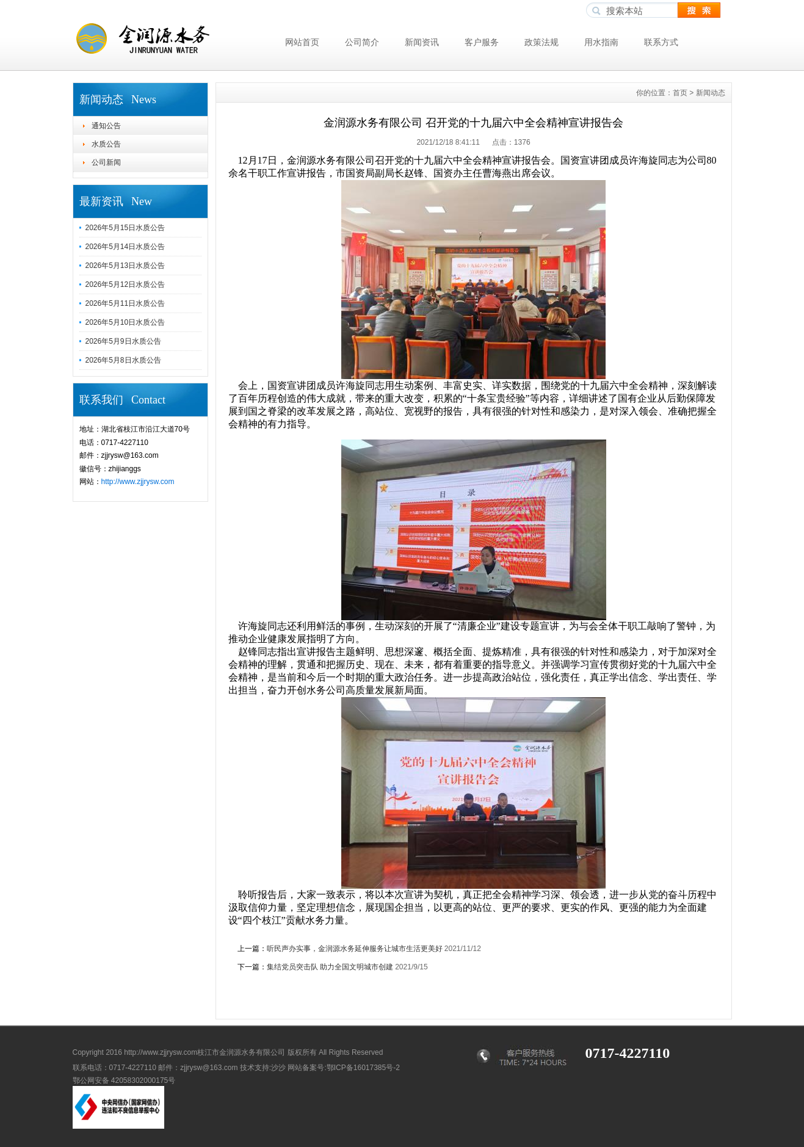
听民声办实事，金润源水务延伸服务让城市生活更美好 (355, 948)
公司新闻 (106, 162)
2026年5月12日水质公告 (125, 284)
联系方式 (661, 42)
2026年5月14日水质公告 (125, 246)
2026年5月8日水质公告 (123, 360)
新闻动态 (710, 93)
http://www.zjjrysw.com (138, 481)
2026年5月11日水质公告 (125, 303)
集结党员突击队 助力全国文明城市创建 (330, 967)
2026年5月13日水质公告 (125, 265)
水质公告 (106, 144)
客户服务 (482, 42)
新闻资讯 (422, 42)
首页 (680, 93)
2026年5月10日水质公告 (125, 322)
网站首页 (302, 42)
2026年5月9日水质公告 (123, 341)
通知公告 (106, 125)
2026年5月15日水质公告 (125, 227)
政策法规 (541, 42)
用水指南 (601, 42)
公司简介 (362, 42)
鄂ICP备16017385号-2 (363, 1067)
